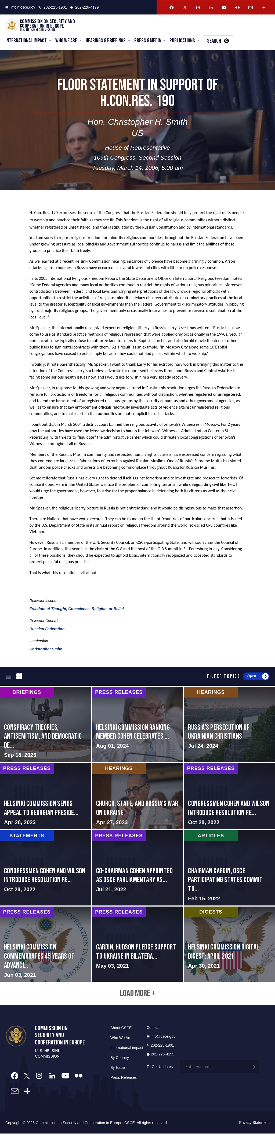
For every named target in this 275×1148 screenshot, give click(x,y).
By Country (119, 1072)
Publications (182, 41)
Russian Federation (47, 630)
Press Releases (123, 1092)
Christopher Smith (46, 650)
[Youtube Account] (224, 7)
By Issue (117, 1082)
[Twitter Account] (185, 7)
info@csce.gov (20, 7)
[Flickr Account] (237, 7)
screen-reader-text (45, 725)
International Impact (26, 41)
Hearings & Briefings (106, 41)
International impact (126, 1062)
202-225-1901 (52, 7)
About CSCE (121, 1042)
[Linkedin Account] (211, 7)
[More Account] (264, 7)
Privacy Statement (254, 1137)
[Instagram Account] (198, 7)
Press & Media (147, 41)
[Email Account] (250, 7)
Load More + (137, 1005)
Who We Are (66, 41)
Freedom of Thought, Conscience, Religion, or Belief (77, 610)
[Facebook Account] (172, 7)
